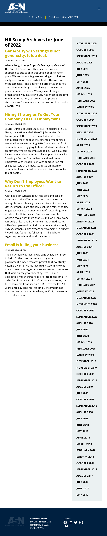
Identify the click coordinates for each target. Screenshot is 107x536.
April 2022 (83, 202)
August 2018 (84, 412)
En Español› (35, 17)
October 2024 (85, 119)
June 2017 (82, 488)
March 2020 (84, 342)
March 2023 (84, 151)
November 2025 (86, 43)
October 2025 (85, 49)
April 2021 (83, 272)
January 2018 (85, 456)
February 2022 (85, 215)
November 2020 (86, 304)
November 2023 (86, 138)
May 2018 (82, 431)
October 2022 (85, 164)
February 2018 (85, 450)
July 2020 (82, 329)
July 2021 (82, 253)
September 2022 (86, 170)
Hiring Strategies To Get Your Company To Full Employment (32, 116)
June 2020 (82, 336)
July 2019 (82, 393)
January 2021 (85, 291)
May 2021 (82, 266)
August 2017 (84, 475)
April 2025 (83, 88)
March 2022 (84, 208)
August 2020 (84, 323)
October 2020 (85, 310)
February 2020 (85, 348)
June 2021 (82, 259)
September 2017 (86, 469)
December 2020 (86, 297)
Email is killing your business (31, 244)
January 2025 (85, 107)
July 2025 (82, 69)
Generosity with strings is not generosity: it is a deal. (32, 53)
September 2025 (86, 56)
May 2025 (82, 81)
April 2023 (83, 145)
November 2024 (86, 113)
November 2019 (86, 367)
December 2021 (86, 227)
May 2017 (82, 494)
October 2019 (85, 374)
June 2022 (82, 189)
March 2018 (84, 444)
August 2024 (84, 132)
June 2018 (82, 425)
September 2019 (86, 380)
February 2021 (85, 285)
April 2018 (83, 437)
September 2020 (86, 316)
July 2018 (82, 418)
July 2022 (82, 183)
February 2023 (85, 158)
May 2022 (82, 196)
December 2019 (86, 361)
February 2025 (85, 100)
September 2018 (86, 405)
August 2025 (84, 62)
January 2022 (85, 221)
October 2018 (85, 399)
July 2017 (82, 482)
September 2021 (86, 240)
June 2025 (82, 75)
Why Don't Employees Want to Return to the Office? (33, 184)
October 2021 (85, 234)
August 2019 (84, 386)
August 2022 (84, 177)
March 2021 (84, 278)
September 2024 (86, 126)
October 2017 (85, 463)
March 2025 (84, 94)
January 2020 (85, 355)
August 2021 (84, 247)
